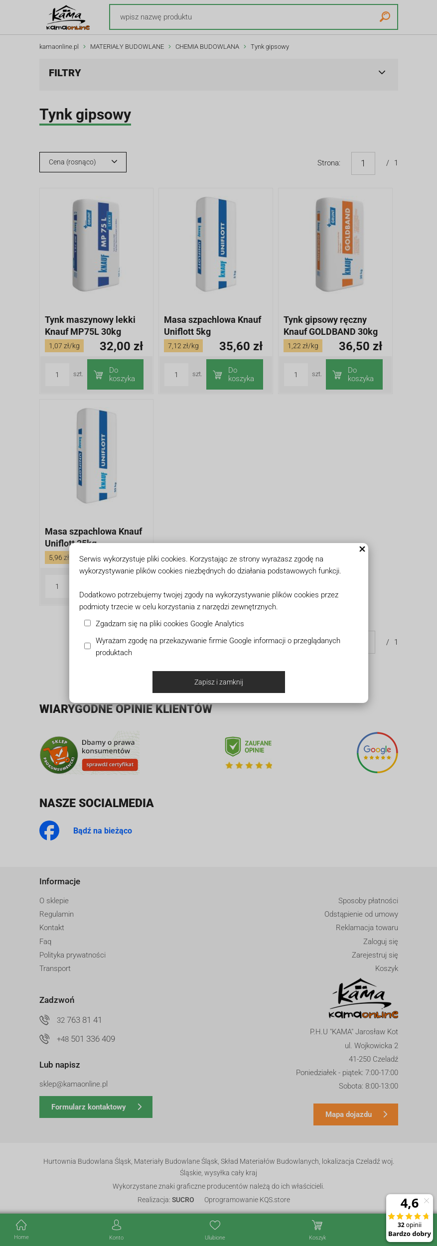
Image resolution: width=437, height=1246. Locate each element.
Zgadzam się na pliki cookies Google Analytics (170, 623)
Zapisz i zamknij (218, 682)
